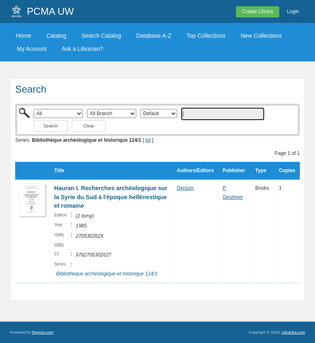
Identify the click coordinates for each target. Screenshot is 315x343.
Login (293, 11)
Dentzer (185, 188)
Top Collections (206, 35)
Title (59, 170)
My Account (31, 48)
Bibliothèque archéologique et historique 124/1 (107, 274)
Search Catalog (101, 35)
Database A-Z (153, 35)
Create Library (257, 11)
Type (260, 170)
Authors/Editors (195, 170)
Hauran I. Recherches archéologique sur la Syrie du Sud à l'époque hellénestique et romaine (110, 197)
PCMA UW (50, 11)
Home (23, 35)
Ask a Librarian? (82, 48)
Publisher (234, 170)
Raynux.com (42, 332)
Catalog (56, 35)
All (148, 140)
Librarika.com (293, 332)
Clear (88, 125)
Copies (287, 170)
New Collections (261, 35)
